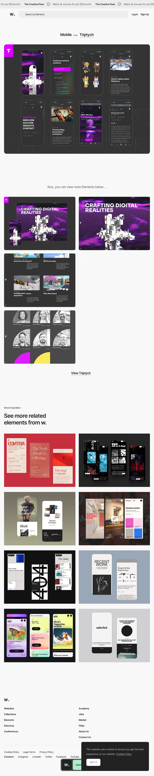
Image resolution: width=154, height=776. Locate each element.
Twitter (48, 756)
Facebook (61, 756)
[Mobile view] (114, 518)
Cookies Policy (11, 752)
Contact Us (85, 737)
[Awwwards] (12, 14)
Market (82, 719)
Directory (9, 725)
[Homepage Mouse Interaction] (114, 280)
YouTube (74, 756)
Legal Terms (29, 752)
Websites (9, 708)
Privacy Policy (47, 752)
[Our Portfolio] (39, 280)
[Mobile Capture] (39, 518)
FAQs (81, 725)
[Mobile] (39, 460)
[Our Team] (39, 337)
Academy (84, 708)
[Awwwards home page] (67, 765)
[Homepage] (114, 223)
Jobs (81, 714)
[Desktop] (39, 223)
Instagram (23, 756)
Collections (10, 714)
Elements (9, 719)
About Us (84, 731)
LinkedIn (36, 756)
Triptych (87, 34)
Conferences (11, 731)
